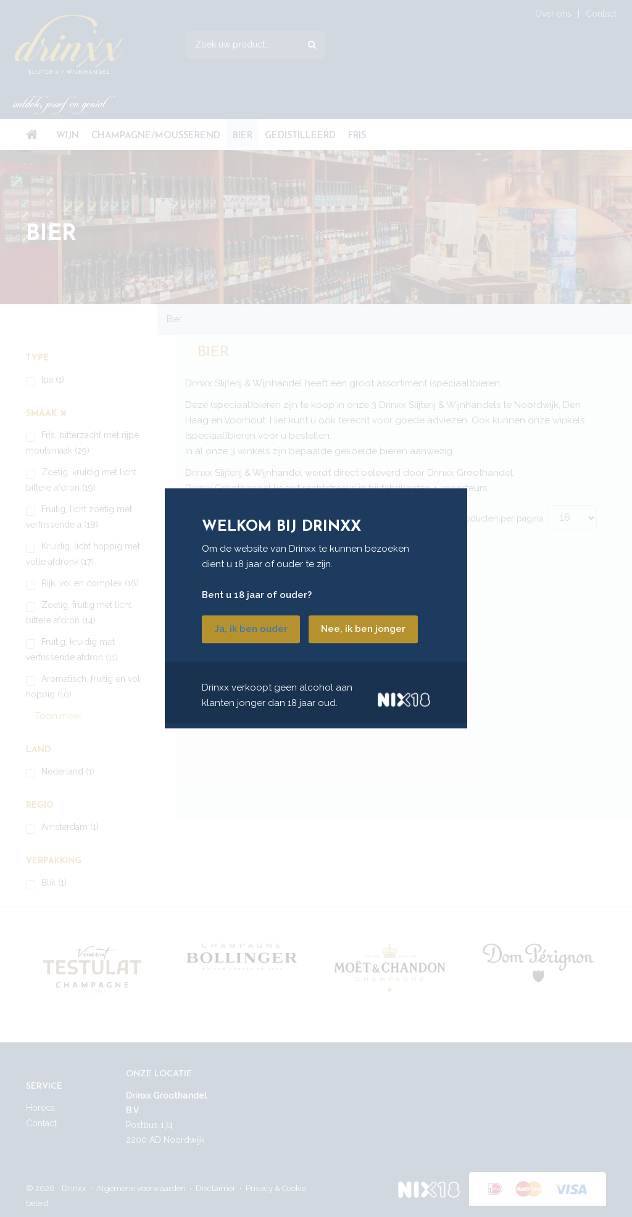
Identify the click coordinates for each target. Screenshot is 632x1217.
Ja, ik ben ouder (251, 629)
